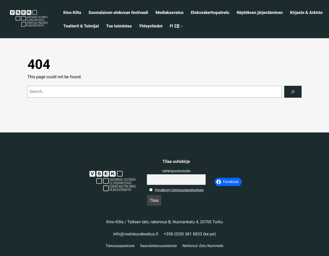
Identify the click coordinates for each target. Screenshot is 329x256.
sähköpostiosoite (176, 171)
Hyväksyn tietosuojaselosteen (179, 190)
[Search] (293, 92)
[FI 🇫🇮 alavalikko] (181, 26)
